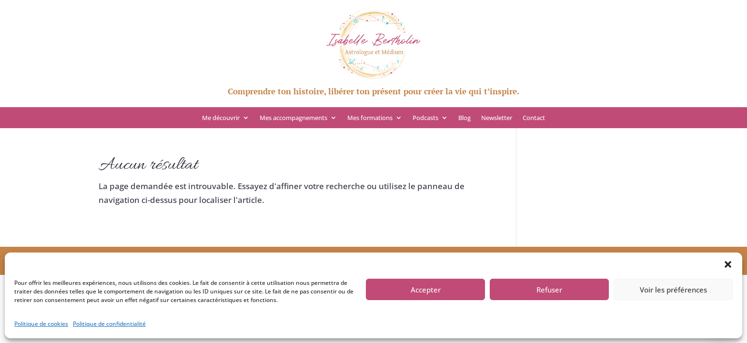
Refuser (549, 289)
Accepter (426, 289)
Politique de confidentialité (109, 324)
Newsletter (496, 118)
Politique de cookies (41, 324)
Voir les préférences (673, 289)
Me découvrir (221, 118)
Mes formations (370, 118)
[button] (728, 264)
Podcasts (425, 118)
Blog (464, 118)
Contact (534, 118)
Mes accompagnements (293, 118)
